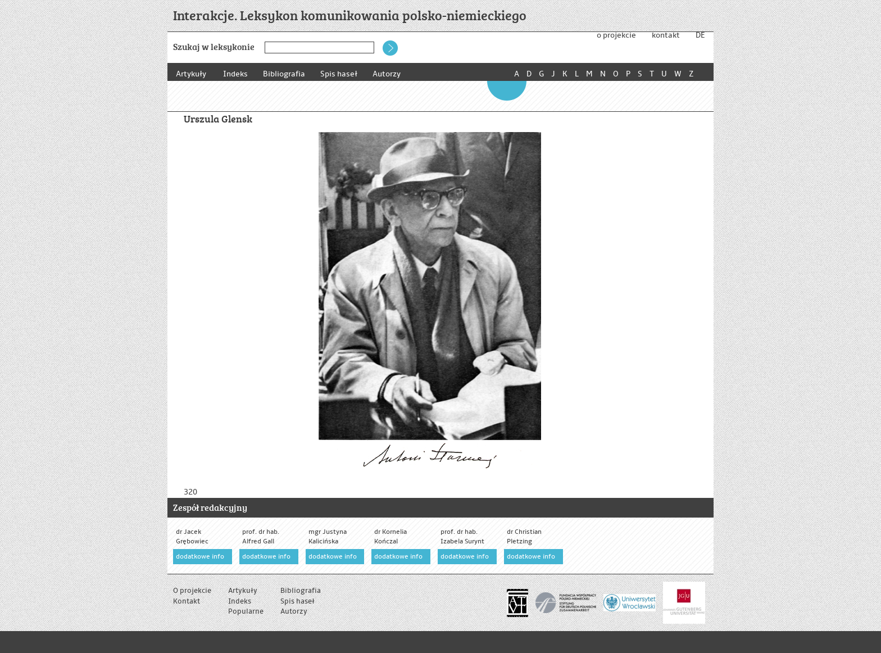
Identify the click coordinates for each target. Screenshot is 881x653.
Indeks (235, 74)
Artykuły (191, 74)
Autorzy (392, 74)
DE (700, 35)
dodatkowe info (200, 556)
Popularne (246, 611)
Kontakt (186, 601)
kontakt (666, 35)
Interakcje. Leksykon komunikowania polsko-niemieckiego (349, 15)
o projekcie (616, 35)
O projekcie (192, 590)
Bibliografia (286, 74)
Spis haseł (342, 74)
